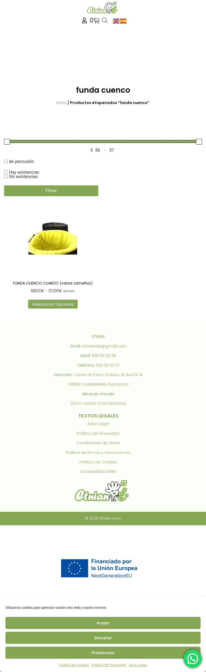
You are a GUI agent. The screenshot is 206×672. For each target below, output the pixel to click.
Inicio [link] (62, 102)
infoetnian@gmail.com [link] (104, 346)
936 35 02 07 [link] (108, 365)
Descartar (103, 638)
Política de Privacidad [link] (109, 665)
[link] (103, 7)
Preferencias (103, 652)
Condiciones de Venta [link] (98, 443)
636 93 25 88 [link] (104, 355)
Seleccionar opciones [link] (53, 304)
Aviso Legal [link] (138, 665)
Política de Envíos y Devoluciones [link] (98, 452)
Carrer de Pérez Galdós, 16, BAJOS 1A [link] (108, 374)
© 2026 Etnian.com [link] (103, 518)
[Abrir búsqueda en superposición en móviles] (104, 21)
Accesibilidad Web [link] (98, 471)
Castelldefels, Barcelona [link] (105, 384)
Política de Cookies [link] (98, 462)
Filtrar (51, 190)
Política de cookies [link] (74, 665)
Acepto (103, 623)
